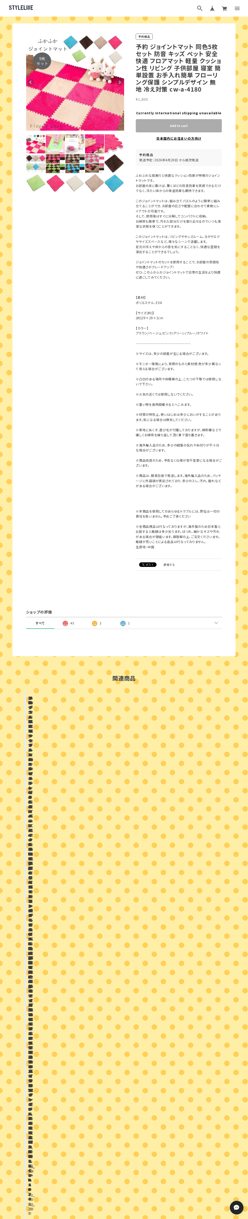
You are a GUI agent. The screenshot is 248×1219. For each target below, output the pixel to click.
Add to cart (179, 125)
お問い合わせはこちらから (124, 1040)
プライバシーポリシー (104, 1182)
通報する (169, 564)
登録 (173, 1121)
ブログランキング (115, 1160)
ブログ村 (139, 1160)
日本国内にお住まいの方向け (178, 138)
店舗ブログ (77, 917)
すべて (40, 623)
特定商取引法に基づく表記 (140, 1182)
